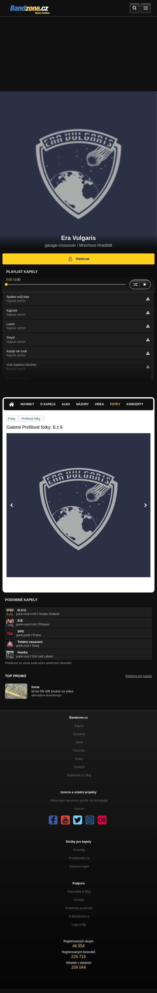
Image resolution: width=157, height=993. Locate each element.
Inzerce (79, 808)
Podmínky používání (79, 908)
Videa (99, 404)
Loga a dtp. (79, 924)
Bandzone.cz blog (79, 775)
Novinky (27, 404)
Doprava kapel (79, 866)
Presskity (79, 850)
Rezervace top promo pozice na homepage (79, 800)
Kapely (79, 726)
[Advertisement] (78, 54)
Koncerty (135, 404)
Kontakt (79, 900)
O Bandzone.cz (79, 916)
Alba (66, 404)
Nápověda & (79, 891)
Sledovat (78, 259)
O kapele (47, 404)
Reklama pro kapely (139, 676)
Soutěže (79, 767)
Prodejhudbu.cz (79, 858)
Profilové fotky (30, 418)
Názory (82, 404)
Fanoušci (79, 750)
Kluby (79, 759)
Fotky (115, 404)
